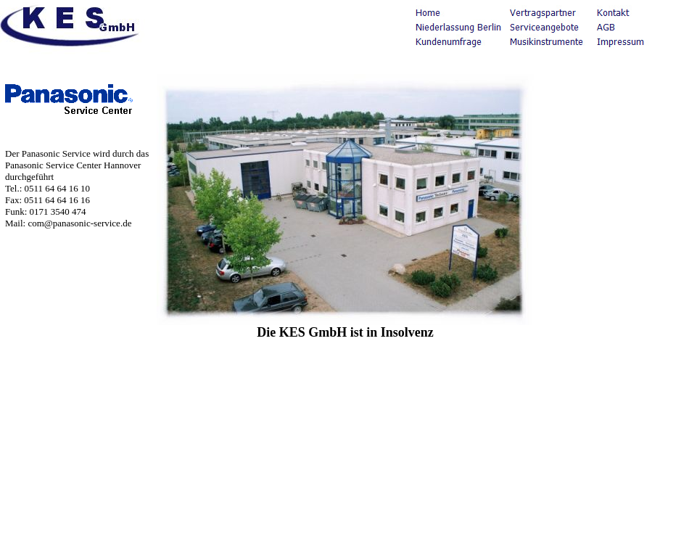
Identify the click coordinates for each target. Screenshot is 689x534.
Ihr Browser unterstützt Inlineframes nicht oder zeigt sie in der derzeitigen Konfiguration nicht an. (344, 267)
